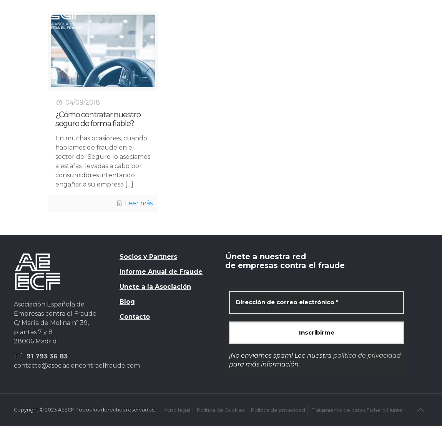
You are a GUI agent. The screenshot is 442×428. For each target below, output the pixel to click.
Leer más (139, 203)
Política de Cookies (220, 410)
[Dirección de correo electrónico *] (316, 302)
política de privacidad (367, 355)
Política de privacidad (278, 410)
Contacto (135, 316)
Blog (127, 301)
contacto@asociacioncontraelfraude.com (77, 365)
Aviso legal (177, 410)
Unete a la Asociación (155, 286)
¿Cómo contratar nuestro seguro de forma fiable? (98, 119)
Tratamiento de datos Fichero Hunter (358, 410)
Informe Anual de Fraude (161, 271)
